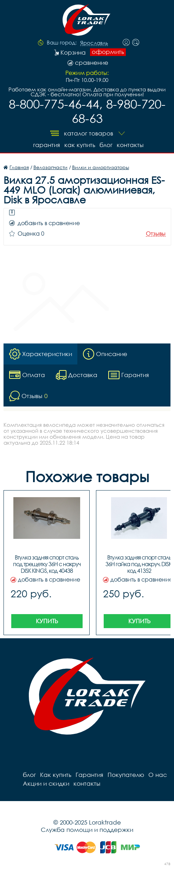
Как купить (79, 144)
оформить (108, 51)
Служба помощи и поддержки (87, 829)
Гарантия (46, 144)
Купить (47, 621)
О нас (157, 774)
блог (105, 144)
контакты (130, 144)
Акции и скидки (46, 783)
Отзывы (156, 234)
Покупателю (126, 774)
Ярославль (94, 43)
